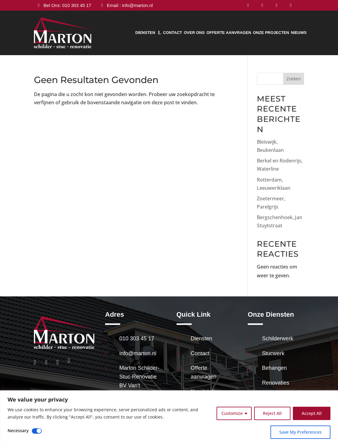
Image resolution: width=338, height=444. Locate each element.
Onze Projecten (271, 32)
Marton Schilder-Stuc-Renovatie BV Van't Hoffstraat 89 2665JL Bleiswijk (139, 385)
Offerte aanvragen (229, 32)
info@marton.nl (137, 353)
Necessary (18, 430)
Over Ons (194, 32)
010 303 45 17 (136, 339)
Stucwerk (273, 353)
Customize (232, 413)
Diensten (145, 32)
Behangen (274, 368)
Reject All (272, 413)
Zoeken (294, 79)
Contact (172, 32)
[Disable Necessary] (37, 431)
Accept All (312, 413)
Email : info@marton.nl (130, 5)
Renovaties (275, 383)
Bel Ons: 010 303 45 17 (67, 5)
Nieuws (299, 32)
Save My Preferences (300, 432)
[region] (169, 417)
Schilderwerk (277, 339)
